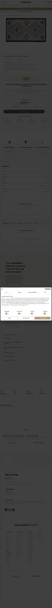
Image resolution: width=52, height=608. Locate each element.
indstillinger (4, 303)
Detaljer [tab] (19, 292)
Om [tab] (45, 292)
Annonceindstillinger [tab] (32, 292)
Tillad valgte (26, 318)
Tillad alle (42, 318)
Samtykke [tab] (7, 292)
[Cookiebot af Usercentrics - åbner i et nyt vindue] (46, 289)
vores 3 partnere (7, 298)
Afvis (9, 318)
